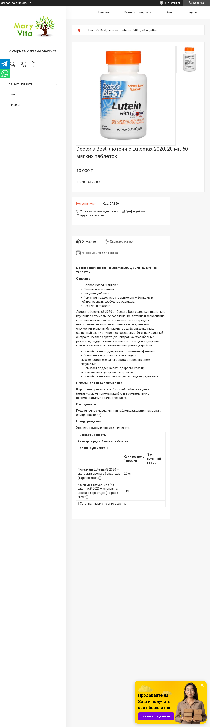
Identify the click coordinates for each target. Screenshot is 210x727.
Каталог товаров (21, 83)
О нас (12, 94)
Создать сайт (9, 2)
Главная (104, 12)
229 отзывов (173, 2)
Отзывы (14, 105)
